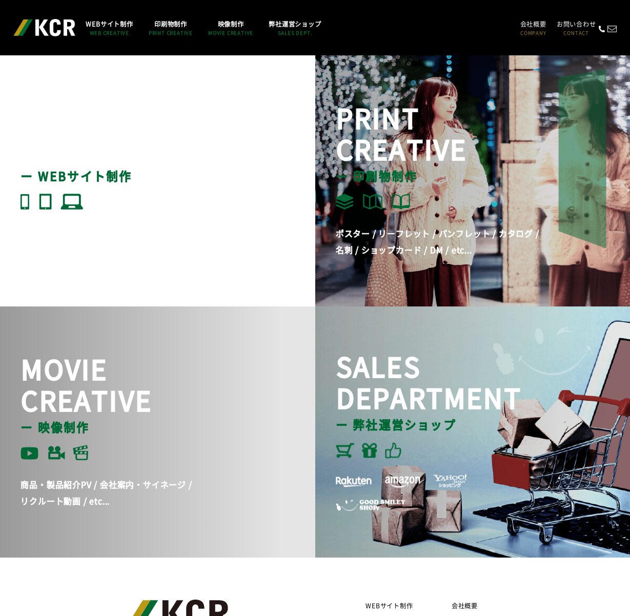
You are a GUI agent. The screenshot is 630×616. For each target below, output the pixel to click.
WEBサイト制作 (389, 606)
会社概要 (533, 28)
